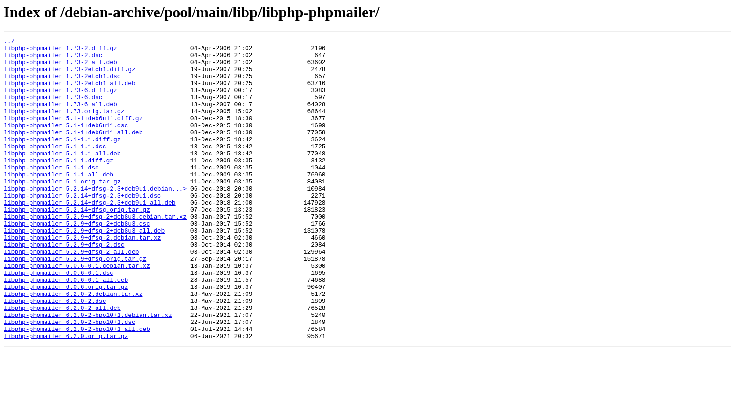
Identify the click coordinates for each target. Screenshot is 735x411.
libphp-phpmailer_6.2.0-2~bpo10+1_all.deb (77, 387)
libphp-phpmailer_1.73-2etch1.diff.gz (69, 76)
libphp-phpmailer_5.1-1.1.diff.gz (62, 160)
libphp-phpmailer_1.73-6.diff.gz (60, 101)
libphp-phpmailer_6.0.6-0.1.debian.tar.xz (77, 312)
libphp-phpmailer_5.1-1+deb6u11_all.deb (73, 151)
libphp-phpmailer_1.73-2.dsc (53, 59)
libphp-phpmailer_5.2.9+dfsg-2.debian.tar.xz (82, 278)
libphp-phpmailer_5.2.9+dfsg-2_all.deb (71, 295)
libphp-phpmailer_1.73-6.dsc (53, 109)
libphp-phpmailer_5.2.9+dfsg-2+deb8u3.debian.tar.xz (95, 253)
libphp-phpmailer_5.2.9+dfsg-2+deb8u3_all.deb (84, 269)
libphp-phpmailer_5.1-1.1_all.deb (62, 177)
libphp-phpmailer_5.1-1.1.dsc (55, 168)
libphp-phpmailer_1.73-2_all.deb (60, 67)
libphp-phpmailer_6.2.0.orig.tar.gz (66, 396)
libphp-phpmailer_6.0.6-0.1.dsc (58, 320)
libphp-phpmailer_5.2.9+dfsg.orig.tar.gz (75, 303)
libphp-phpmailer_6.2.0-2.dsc (55, 354)
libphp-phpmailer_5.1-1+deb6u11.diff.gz (73, 135)
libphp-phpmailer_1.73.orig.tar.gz (64, 126)
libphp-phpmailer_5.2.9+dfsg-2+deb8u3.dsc (77, 261)
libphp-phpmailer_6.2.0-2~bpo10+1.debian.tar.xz (88, 371)
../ (9, 42)
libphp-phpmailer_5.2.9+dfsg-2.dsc (64, 286)
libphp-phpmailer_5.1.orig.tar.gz (62, 210)
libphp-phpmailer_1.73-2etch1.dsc (62, 84)
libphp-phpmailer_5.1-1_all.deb (58, 202)
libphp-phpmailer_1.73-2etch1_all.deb (69, 92)
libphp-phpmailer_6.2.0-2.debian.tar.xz (73, 345)
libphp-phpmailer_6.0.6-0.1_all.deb (66, 328)
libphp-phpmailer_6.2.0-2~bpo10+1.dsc (69, 379)
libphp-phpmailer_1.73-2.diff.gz (60, 50)
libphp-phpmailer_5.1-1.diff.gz (58, 185)
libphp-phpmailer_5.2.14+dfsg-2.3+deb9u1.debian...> (95, 219)
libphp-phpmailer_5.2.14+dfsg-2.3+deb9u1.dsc (82, 227)
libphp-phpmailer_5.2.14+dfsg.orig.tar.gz (77, 244)
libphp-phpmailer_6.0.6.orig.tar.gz (66, 337)
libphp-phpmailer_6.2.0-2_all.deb (62, 362)
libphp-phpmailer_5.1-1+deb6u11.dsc (66, 143)
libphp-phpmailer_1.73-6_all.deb (60, 118)
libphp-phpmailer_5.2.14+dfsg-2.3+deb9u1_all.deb (90, 236)
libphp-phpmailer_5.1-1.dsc (51, 194)
